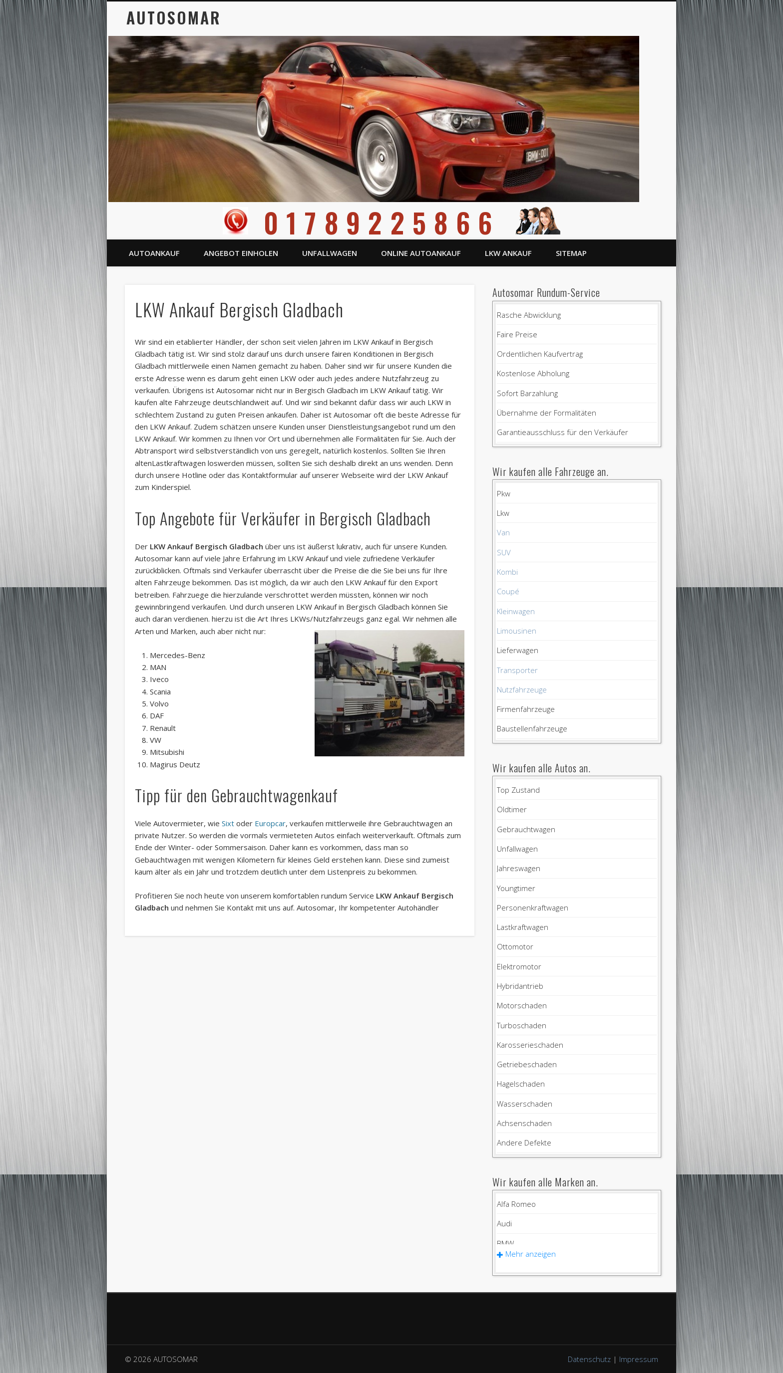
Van (503, 532)
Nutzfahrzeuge (522, 689)
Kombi (507, 572)
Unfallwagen (329, 253)
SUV (504, 552)
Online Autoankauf (421, 253)
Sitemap (571, 253)
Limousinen (516, 631)
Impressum (638, 1359)
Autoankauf (154, 253)
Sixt (228, 823)
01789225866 (391, 222)
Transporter (517, 670)
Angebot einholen (241, 253)
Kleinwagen (516, 611)
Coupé (508, 591)
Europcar (270, 823)
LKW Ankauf (508, 253)
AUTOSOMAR (173, 17)
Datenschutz (589, 1359)
